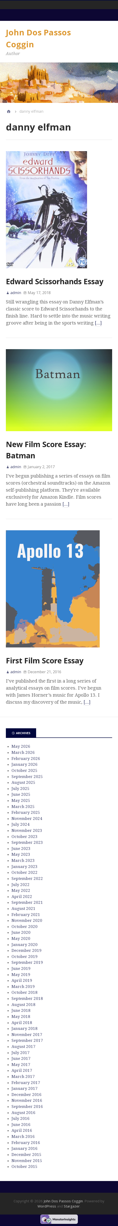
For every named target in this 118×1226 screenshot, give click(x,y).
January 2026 (24, 764)
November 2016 (26, 1100)
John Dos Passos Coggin (63, 1201)
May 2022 (20, 890)
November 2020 (26, 920)
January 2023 (24, 866)
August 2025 (23, 782)
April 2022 (21, 896)
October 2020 (24, 926)
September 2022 (27, 878)
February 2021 (25, 914)
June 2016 (20, 1124)
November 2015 (26, 1160)
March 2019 (23, 986)
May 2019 (20, 974)
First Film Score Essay (45, 660)
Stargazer (72, 1206)
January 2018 (24, 1028)
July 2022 (20, 884)
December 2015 (26, 1154)
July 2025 (20, 788)
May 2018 (20, 1016)
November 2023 (26, 830)
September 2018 (27, 998)
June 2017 (20, 1058)
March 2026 (23, 752)
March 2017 (23, 1076)
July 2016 (20, 1118)
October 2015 (24, 1166)
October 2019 (24, 956)
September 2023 (27, 842)
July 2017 (20, 1052)
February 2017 (25, 1082)
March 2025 (23, 806)
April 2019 (21, 980)
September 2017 (27, 1040)
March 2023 (23, 860)
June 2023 (20, 848)
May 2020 (20, 938)
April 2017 (21, 1070)
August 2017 (23, 1046)
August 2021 (23, 908)
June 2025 (20, 794)
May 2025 (20, 800)
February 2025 (25, 812)
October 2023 (24, 836)
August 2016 (23, 1112)
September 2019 (27, 962)
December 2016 (26, 1094)
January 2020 (24, 944)
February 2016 (25, 1142)
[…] (98, 323)
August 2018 (23, 1004)
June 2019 (20, 968)
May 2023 (20, 854)
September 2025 (27, 776)
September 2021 (27, 902)
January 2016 (24, 1148)
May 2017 (20, 1064)
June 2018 (20, 1010)
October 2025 (24, 770)
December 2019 (26, 950)
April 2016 (21, 1130)
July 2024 (20, 824)
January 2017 (24, 1088)
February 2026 (25, 758)
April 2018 (21, 1022)
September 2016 (27, 1106)
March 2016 (23, 1136)
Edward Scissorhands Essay (54, 281)
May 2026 (20, 746)
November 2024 (26, 818)
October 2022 (24, 872)
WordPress (47, 1206)
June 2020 (20, 932)
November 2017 (26, 1034)
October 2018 (24, 992)
